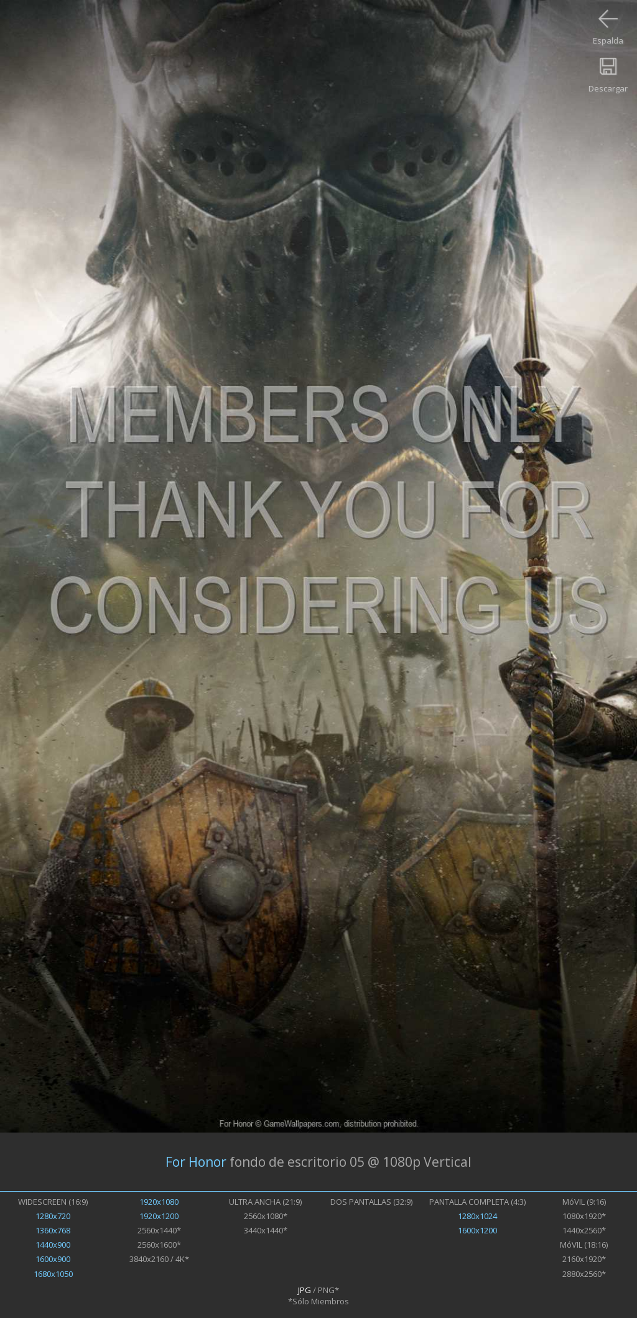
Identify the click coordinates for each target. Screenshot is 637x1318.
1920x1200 (159, 1216)
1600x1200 (477, 1230)
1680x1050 (53, 1273)
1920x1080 (159, 1201)
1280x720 (52, 1216)
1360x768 (52, 1230)
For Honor (195, 1162)
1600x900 (52, 1258)
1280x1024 (477, 1216)
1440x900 (52, 1244)
